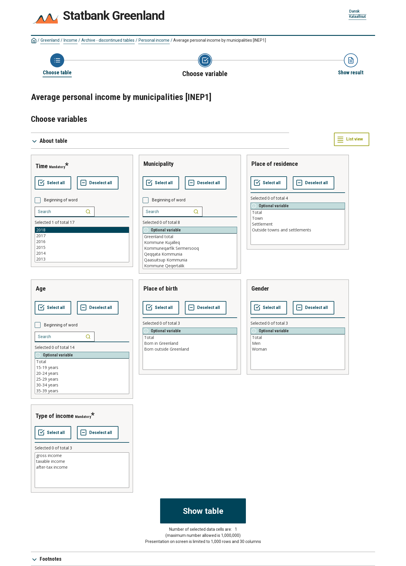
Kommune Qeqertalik (190, 266)
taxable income (82, 461)
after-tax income (82, 467)
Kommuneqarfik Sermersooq (190, 248)
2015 (82, 247)
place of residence (274, 163)
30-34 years (82, 385)
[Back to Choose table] (57, 65)
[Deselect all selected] (97, 183)
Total (298, 212)
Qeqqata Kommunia (190, 254)
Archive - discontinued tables (107, 40)
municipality (159, 163)
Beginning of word (61, 200)
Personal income (154, 40)
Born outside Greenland (190, 349)
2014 (82, 253)
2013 (82, 259)
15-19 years (82, 367)
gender (260, 288)
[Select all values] (53, 183)
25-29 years (82, 379)
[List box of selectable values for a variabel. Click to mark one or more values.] (82, 244)
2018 (82, 230)
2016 (82, 242)
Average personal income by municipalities (219, 40)
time (42, 166)
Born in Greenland (190, 343)
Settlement (298, 224)
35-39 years (82, 391)
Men (298, 343)
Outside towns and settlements (298, 230)
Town (298, 218)
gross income (82, 455)
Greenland (50, 40)
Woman (298, 349)
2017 (82, 236)
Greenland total (190, 237)
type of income (55, 415)
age (41, 288)
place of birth (161, 288)
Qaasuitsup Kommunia (190, 260)
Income (70, 40)
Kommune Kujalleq (190, 242)
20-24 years (82, 373)
